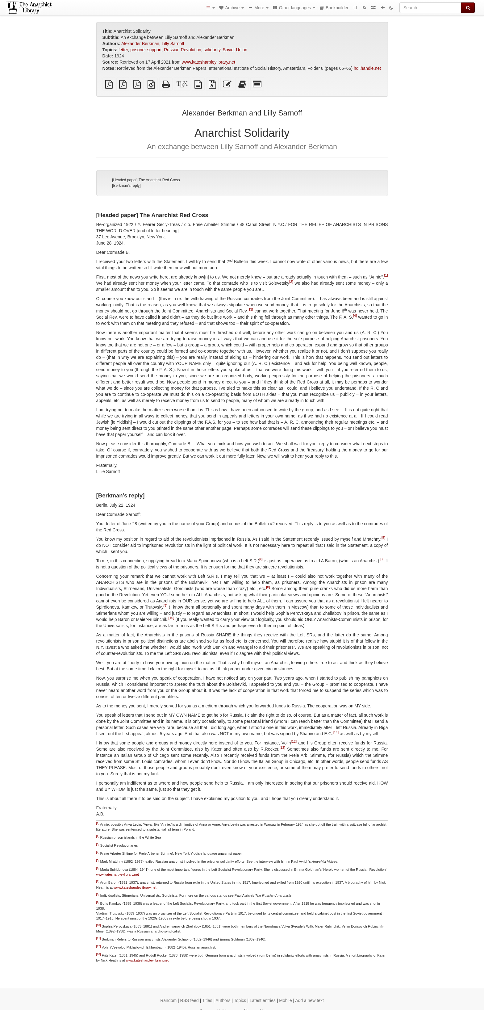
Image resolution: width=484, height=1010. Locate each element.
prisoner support (145, 49)
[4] (355, 316)
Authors (222, 1000)
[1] (386, 276)
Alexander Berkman (140, 43)
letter (123, 49)
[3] (251, 310)
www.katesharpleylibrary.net (208, 62)
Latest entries (263, 1000)
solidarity (212, 49)
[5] (383, 537)
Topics (240, 1000)
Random (168, 1000)
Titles (207, 1000)
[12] (294, 741)
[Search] (430, 7)
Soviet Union (235, 49)
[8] (268, 587)
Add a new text (309, 1000)
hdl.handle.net (367, 68)
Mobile (285, 1000)
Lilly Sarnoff (173, 43)
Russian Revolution (182, 49)
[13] (282, 747)
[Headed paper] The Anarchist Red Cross (146, 180)
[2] (291, 282)
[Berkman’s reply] (126, 185)
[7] (382, 559)
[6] (261, 559)
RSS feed (189, 1000)
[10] (171, 618)
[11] (336, 732)
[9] (165, 605)
